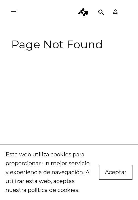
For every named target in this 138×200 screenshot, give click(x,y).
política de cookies (53, 190)
